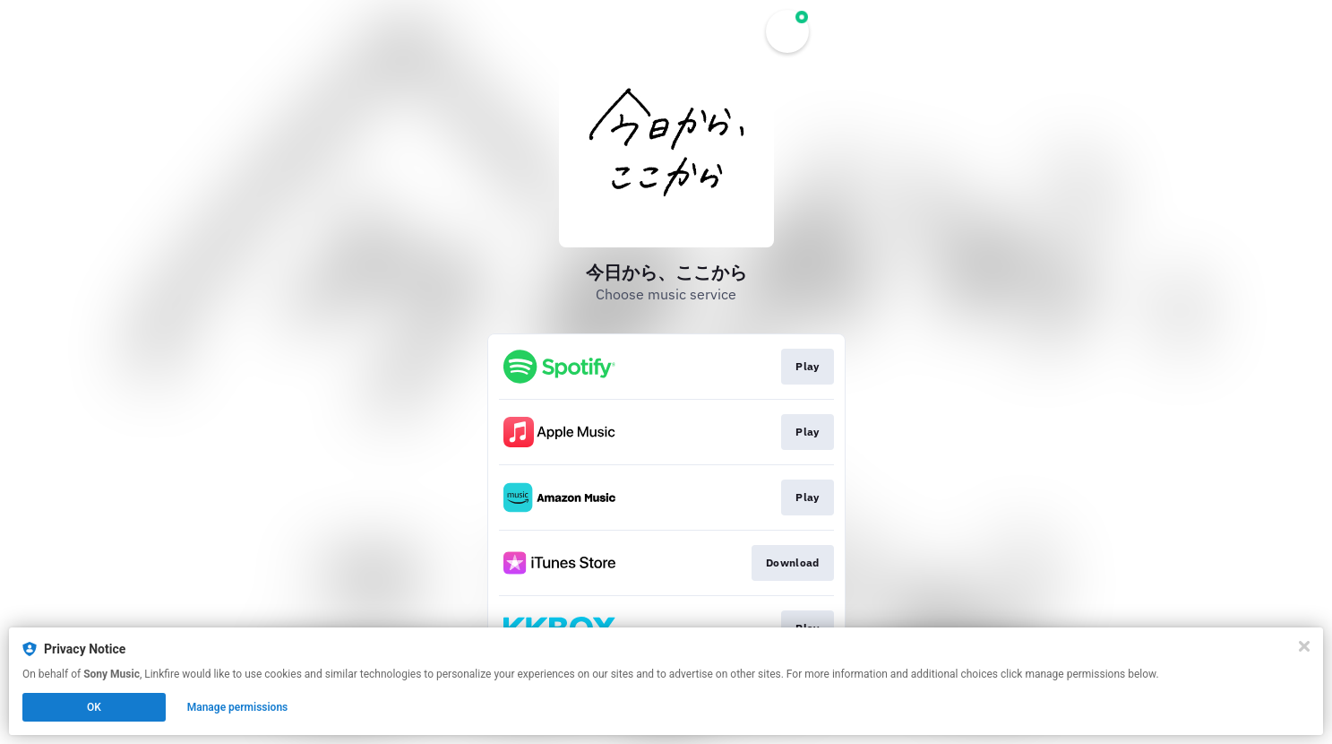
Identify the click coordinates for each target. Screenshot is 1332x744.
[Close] (1304, 646)
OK (94, 707)
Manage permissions (237, 707)
